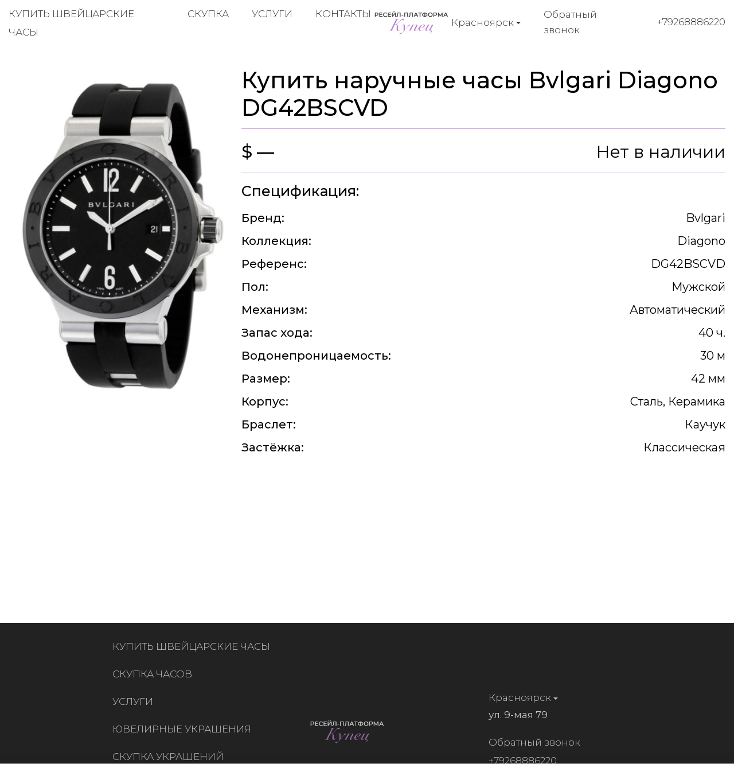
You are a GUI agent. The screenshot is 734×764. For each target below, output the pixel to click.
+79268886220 (691, 22)
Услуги (272, 14)
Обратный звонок (570, 22)
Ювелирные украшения (184, 729)
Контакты (343, 14)
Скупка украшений (170, 756)
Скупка (208, 14)
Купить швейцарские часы (193, 646)
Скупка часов (154, 674)
